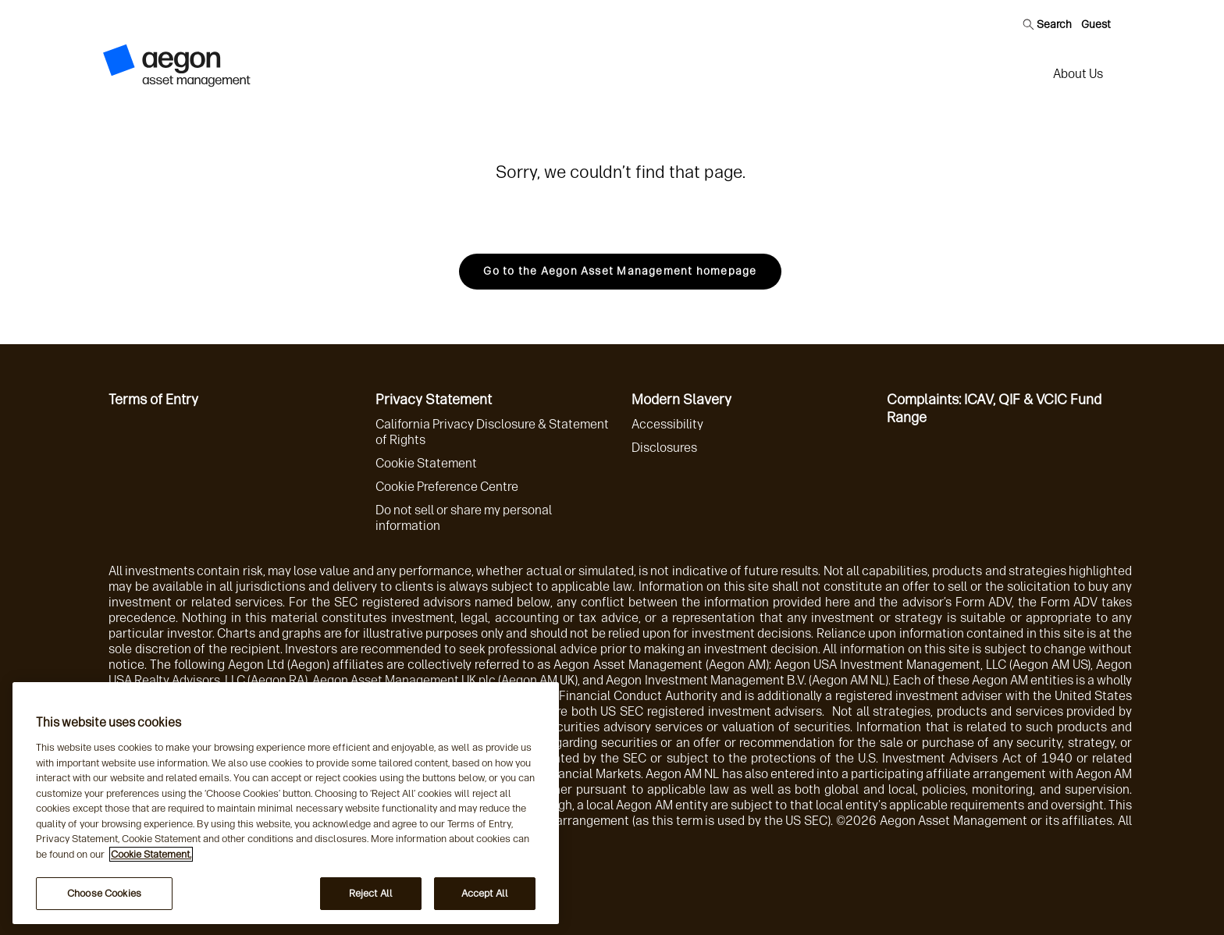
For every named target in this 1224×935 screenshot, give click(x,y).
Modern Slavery (681, 399)
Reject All (371, 893)
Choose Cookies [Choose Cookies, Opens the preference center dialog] (104, 893)
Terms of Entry (153, 399)
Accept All (484, 893)
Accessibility (667, 424)
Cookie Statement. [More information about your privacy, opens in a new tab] (151, 854)
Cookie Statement (426, 463)
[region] (285, 803)
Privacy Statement (433, 399)
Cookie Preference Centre (446, 486)
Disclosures (664, 447)
